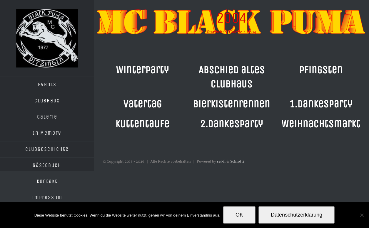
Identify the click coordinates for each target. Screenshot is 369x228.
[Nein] (362, 215)
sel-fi (221, 161)
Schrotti (237, 161)
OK (239, 215)
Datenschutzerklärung (296, 215)
